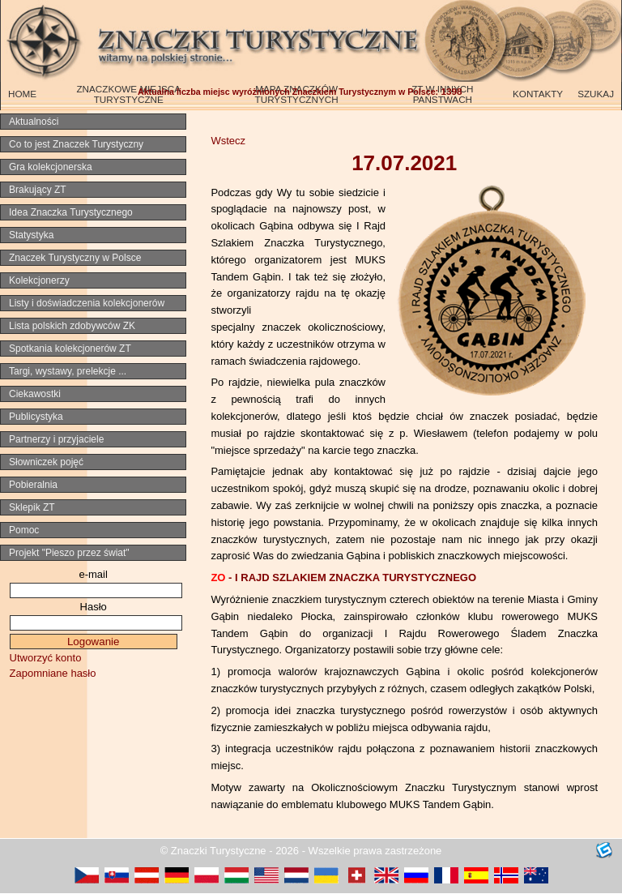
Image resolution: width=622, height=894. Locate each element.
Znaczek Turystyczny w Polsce (75, 257)
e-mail (93, 574)
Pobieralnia (33, 484)
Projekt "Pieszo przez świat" (69, 552)
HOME (22, 93)
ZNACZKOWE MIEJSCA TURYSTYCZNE (128, 94)
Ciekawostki (35, 394)
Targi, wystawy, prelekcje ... (67, 371)
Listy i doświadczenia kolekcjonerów (86, 303)
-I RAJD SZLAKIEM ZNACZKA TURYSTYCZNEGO (343, 577)
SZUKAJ (595, 93)
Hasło (93, 607)
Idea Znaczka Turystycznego (71, 212)
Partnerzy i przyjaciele (56, 439)
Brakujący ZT (37, 189)
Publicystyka (36, 416)
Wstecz (228, 141)
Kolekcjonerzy (39, 280)
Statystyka (31, 235)
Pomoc (24, 530)
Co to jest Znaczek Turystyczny (76, 144)
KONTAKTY (538, 93)
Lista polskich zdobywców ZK (72, 326)
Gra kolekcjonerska (50, 167)
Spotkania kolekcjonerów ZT (70, 348)
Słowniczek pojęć (46, 462)
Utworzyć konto (46, 658)
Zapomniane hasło (53, 673)
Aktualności (33, 121)
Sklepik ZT (32, 507)
